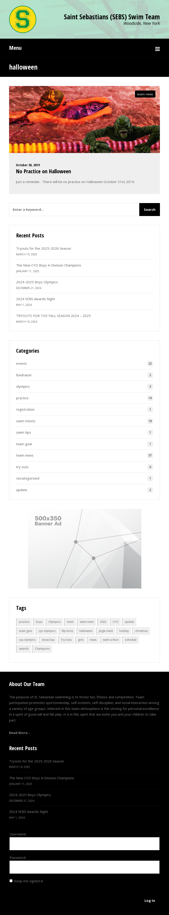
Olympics (55, 622)
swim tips (23, 432)
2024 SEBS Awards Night (35, 299)
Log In (150, 900)
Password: (18, 857)
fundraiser (24, 375)
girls (80, 640)
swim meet (87, 622)
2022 (103, 622)
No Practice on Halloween (43, 171)
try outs (22, 467)
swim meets (25, 421)
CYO (115, 622)
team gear (24, 444)
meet (70, 622)
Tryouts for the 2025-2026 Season (43, 248)
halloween (86, 631)
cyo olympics (47, 631)
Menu (15, 47)
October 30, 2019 (28, 165)
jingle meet (106, 631)
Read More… (20, 732)
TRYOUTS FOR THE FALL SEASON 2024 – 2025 (53, 315)
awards (24, 649)
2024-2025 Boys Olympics (37, 282)
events (21, 363)
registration (25, 409)
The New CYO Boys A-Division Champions (48, 265)
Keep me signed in (28, 881)
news (93, 640)
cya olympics (27, 640)
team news (145, 94)
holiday (124, 631)
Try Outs (66, 640)
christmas (141, 631)
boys (39, 622)
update (21, 490)
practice (22, 398)
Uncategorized (27, 478)
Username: (18, 834)
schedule (131, 640)
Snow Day (48, 640)
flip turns (67, 631)
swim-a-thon (111, 640)
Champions (42, 649)
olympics (23, 386)
